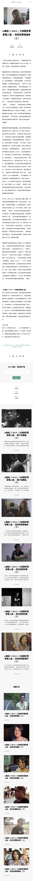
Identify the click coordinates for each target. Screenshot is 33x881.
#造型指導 (6, 345)
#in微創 (19, 347)
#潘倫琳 (27, 345)
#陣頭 (17, 345)
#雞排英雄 (22, 345)
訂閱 (16, 377)
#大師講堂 (14, 347)
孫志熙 (12, 47)
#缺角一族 (12, 345)
